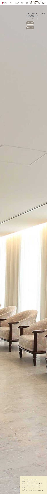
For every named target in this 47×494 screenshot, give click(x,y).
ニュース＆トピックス (17, 3)
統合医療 (35, 3)
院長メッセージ (30, 27)
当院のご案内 (27, 3)
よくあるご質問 (43, 3)
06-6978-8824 (35, 1)
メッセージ (22, 3)
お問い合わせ (11, 3)
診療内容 (31, 3)
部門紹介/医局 (30, 22)
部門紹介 (39, 3)
